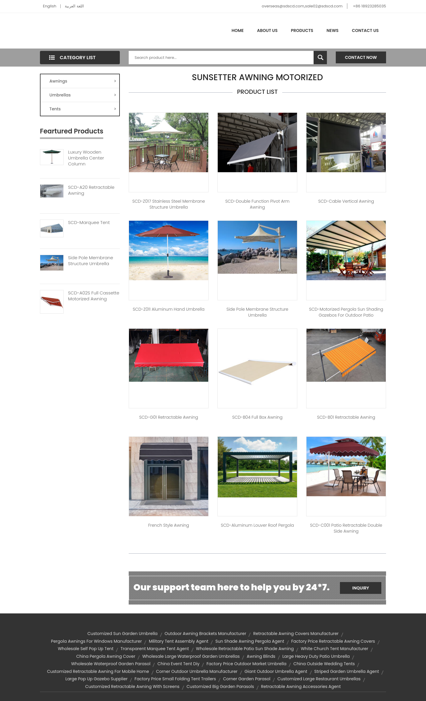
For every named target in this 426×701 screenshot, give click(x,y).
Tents (82, 109)
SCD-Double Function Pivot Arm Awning (257, 204)
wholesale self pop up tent (85, 649)
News (333, 30)
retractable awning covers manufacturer (296, 633)
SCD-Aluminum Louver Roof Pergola (257, 525)
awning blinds (261, 656)
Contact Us (365, 30)
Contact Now (361, 57)
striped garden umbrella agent (346, 671)
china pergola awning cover (105, 656)
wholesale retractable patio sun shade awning (245, 649)
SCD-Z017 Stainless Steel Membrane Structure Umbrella (168, 204)
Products (302, 30)
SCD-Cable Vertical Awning (346, 201)
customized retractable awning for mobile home (98, 671)
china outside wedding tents (324, 664)
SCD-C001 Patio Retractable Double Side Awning (346, 528)
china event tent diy (178, 664)
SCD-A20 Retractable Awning (91, 190)
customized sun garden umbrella (122, 633)
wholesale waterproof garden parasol (111, 664)
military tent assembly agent (178, 641)
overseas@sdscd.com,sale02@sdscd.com (302, 6)
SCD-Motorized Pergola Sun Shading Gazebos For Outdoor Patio (346, 312)
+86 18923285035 (369, 6)
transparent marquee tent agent (154, 649)
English (49, 6)
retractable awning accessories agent (301, 686)
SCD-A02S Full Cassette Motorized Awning (93, 296)
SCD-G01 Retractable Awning (168, 417)
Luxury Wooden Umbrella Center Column (86, 158)
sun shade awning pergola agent (249, 641)
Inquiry (360, 588)
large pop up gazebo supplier (96, 679)
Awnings (82, 81)
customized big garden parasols (220, 686)
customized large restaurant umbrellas (319, 679)
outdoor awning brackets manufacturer (205, 633)
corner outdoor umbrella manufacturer (197, 671)
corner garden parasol (246, 679)
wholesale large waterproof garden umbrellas (191, 656)
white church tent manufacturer (334, 649)
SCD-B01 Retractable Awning (346, 417)
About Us (267, 30)
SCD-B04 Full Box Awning (257, 417)
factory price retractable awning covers (333, 641)
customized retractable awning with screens (132, 686)
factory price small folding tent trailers (175, 679)
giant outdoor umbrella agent (276, 671)
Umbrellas (82, 95)
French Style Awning (168, 525)
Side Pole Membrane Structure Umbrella (90, 261)
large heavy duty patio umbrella (316, 656)
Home (238, 30)
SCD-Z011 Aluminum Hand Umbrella (168, 309)
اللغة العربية (74, 6)
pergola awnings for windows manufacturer (96, 641)
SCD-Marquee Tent (89, 222)
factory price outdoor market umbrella (246, 664)
